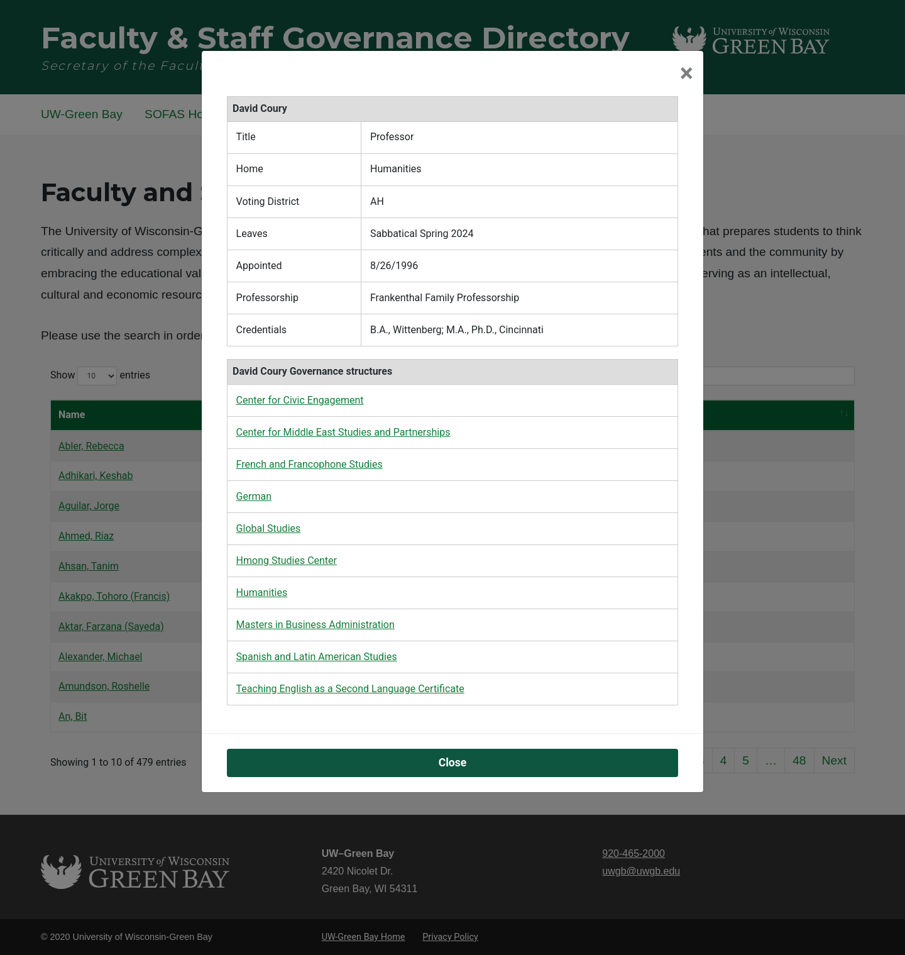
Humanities (262, 593)
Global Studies (268, 528)
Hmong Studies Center (286, 560)
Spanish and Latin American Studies (316, 657)
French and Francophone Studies (309, 464)
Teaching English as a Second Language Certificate (350, 689)
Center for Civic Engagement (300, 400)
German (254, 496)
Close (453, 762)
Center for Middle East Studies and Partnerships (343, 432)
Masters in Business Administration (315, 625)
